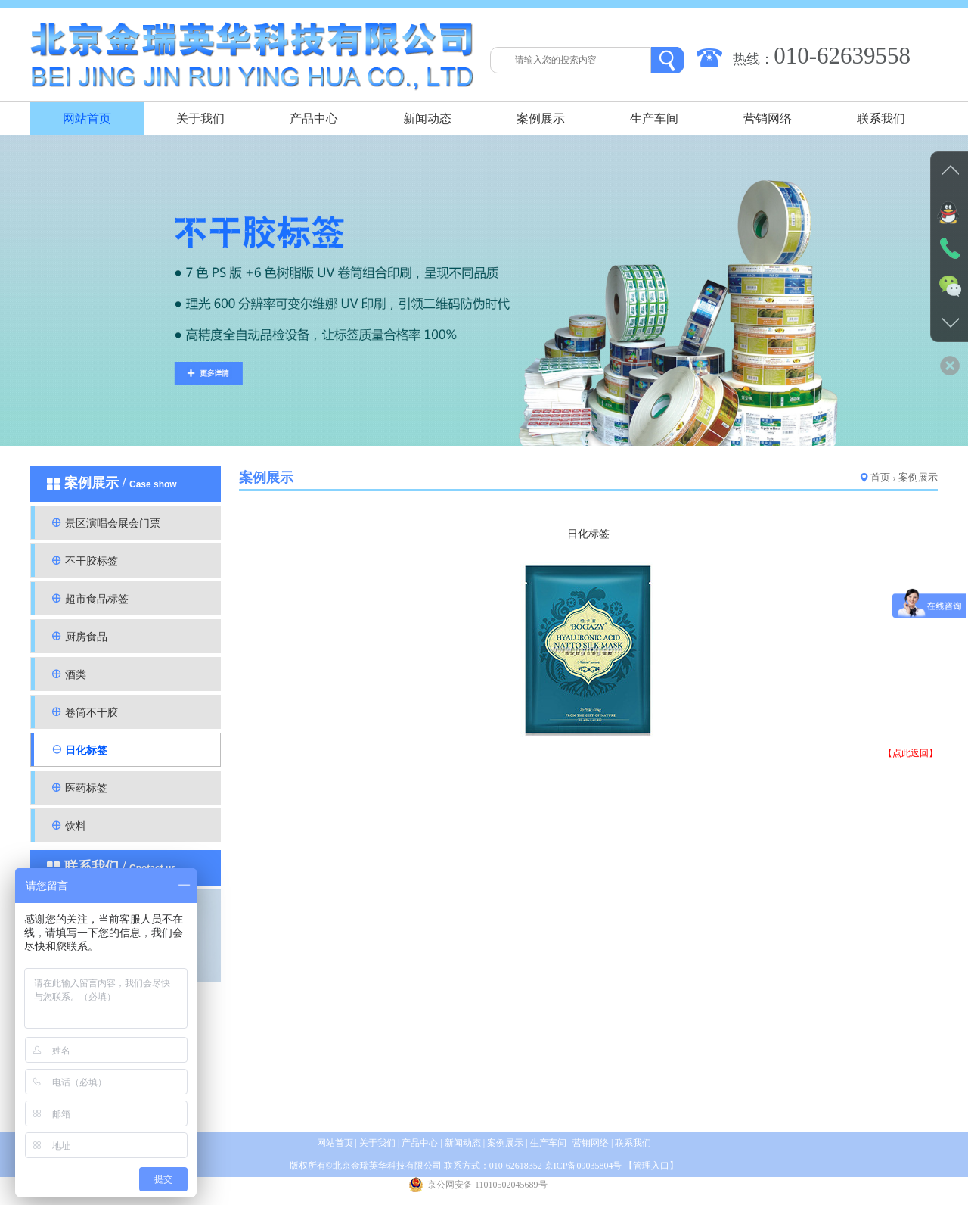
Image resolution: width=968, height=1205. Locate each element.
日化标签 (86, 750)
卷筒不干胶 (91, 712)
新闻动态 (427, 118)
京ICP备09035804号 (583, 1165)
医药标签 (86, 788)
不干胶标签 (91, 561)
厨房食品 (86, 637)
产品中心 (314, 118)
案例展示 (541, 118)
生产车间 (654, 118)
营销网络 (767, 118)
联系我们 (881, 118)
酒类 (75, 674)
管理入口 (651, 1165)
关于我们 (200, 118)
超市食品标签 (97, 599)
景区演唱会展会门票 (112, 523)
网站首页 (87, 118)
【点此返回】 (910, 753)
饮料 (75, 826)
